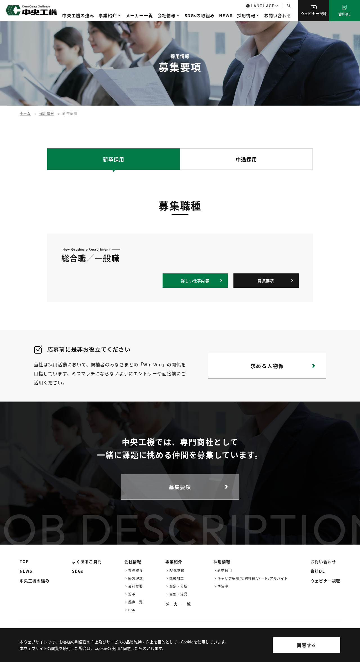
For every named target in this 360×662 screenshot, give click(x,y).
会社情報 (167, 15)
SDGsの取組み (199, 15)
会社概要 (135, 586)
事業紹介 (108, 15)
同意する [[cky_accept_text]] (306, 645)
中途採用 (246, 159)
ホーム (25, 113)
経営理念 (135, 578)
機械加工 (176, 578)
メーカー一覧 (139, 15)
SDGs (77, 571)
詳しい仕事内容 (195, 280)
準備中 (222, 586)
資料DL (344, 11)
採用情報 (246, 15)
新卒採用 (113, 159)
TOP (24, 561)
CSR (132, 609)
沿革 (132, 594)
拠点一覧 (135, 601)
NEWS (226, 15)
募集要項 (266, 280)
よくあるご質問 (87, 561)
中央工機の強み (78, 15)
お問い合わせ (277, 15)
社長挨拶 (135, 570)
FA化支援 (176, 570)
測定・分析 (178, 586)
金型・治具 (178, 594)
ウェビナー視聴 (314, 10)
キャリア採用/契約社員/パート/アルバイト (252, 578)
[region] (180, 649)
